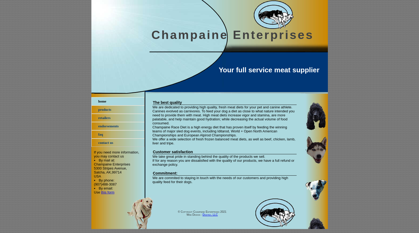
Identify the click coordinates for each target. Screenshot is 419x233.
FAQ (100, 134)
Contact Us (105, 143)
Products (104, 110)
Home (102, 101)
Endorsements (108, 126)
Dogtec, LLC (210, 214)
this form (107, 192)
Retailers (104, 118)
